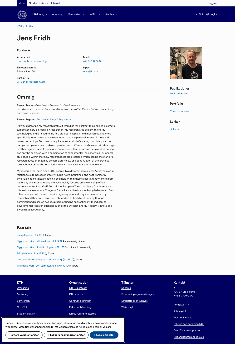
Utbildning (23, 287)
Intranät (55, 3)
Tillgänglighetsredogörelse (189, 336)
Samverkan (23, 300)
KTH (19, 26)
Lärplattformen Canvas (134, 300)
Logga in (212, 3)
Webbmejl (127, 307)
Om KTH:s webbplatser (187, 330)
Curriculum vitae (179, 111)
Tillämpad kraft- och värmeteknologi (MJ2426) (44, 265)
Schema (126, 287)
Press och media (183, 317)
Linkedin (175, 129)
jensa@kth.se (90, 71)
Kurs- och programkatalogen (137, 294)
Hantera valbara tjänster (24, 334)
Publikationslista (179, 93)
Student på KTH (26, 313)
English (214, 14)
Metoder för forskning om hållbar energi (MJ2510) (45, 259)
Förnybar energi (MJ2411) (31, 253)
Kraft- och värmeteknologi (32, 61)
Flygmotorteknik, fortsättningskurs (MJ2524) (43, 247)
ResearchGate (37, 81)
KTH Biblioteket (78, 287)
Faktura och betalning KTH (189, 323)
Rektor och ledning (80, 307)
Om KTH (22, 307)
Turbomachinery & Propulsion (54, 119)
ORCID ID (22, 81)
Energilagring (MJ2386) (30, 235)
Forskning (22, 294)
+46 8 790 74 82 (92, 61)
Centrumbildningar (80, 300)
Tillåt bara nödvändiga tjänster (66, 334)
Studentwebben (38, 3)
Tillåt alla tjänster (104, 334)
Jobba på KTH (182, 311)
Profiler (29, 26)
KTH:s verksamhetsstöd (82, 313)
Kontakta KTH (182, 304)
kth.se (22, 3)
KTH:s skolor (76, 294)
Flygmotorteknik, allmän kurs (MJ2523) (39, 241)
